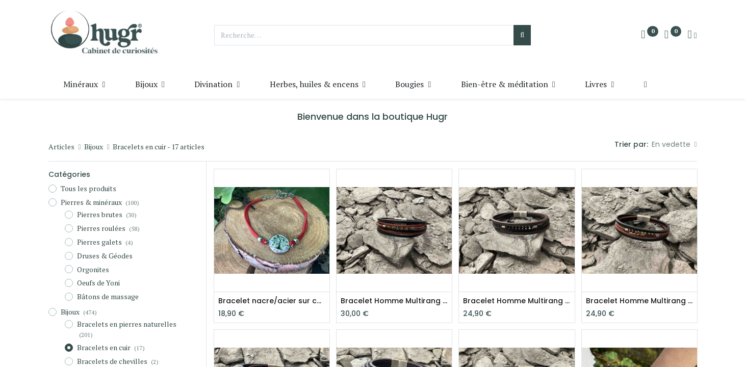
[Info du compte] (692, 35)
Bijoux (93, 146)
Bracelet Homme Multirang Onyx (516, 301)
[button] (645, 84)
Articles (61, 146)
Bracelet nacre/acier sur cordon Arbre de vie (271, 301)
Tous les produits (88, 188)
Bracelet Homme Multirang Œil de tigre (394, 301)
